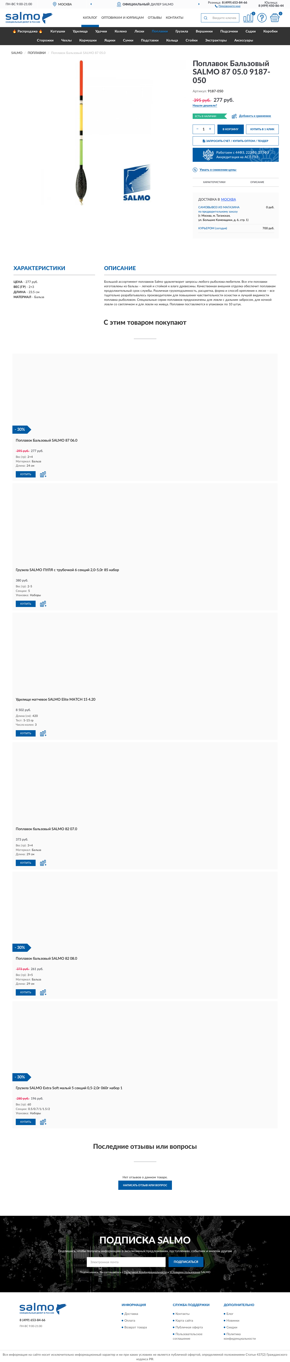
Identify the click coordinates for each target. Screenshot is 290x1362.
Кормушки (88, 40)
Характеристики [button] (214, 182)
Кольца (172, 40)
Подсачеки (229, 31)
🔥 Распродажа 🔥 (27, 31)
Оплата (129, 1318)
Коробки (270, 31)
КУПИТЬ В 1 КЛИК (262, 129)
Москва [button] (228, 199)
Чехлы (66, 40)
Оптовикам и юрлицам (122, 17)
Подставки (150, 40)
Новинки (232, 1318)
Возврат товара (135, 1325)
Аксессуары (243, 40)
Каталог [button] (90, 17)
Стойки (192, 40)
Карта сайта (184, 1318)
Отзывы (155, 17)
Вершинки (204, 31)
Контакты (174, 17)
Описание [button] (257, 182)
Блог (229, 1312)
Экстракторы (216, 40)
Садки (251, 31)
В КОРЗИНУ (230, 129)
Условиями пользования (185, 1270)
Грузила (182, 31)
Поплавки (160, 31)
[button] (227, 6)
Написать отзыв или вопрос (145, 1183)
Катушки (57, 31)
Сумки (128, 40)
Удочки (101, 31)
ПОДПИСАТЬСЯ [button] (186, 1260)
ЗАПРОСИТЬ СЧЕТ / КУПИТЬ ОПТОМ (235, 141)
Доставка (131, 1312)
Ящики (109, 40)
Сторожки (45, 40)
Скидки (231, 1325)
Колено (121, 31)
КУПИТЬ (25, 474)
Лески (139, 31)
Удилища (80, 31)
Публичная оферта (189, 1325)
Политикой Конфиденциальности (145, 1270)
